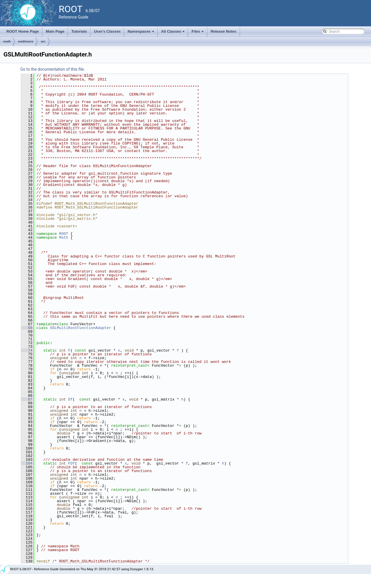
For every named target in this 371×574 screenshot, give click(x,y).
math (7, 41)
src (43, 41)
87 (26, 399)
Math (63, 237)
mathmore (25, 41)
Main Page (55, 31)
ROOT (63, 233)
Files (198, 33)
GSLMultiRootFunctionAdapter (80, 327)
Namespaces (141, 33)
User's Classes (107, 31)
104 (26, 463)
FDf (71, 463)
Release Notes (224, 31)
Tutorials (79, 31)
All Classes (173, 33)
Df (70, 399)
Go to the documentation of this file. (52, 69)
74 (26, 350)
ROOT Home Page (22, 31)
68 (26, 327)
